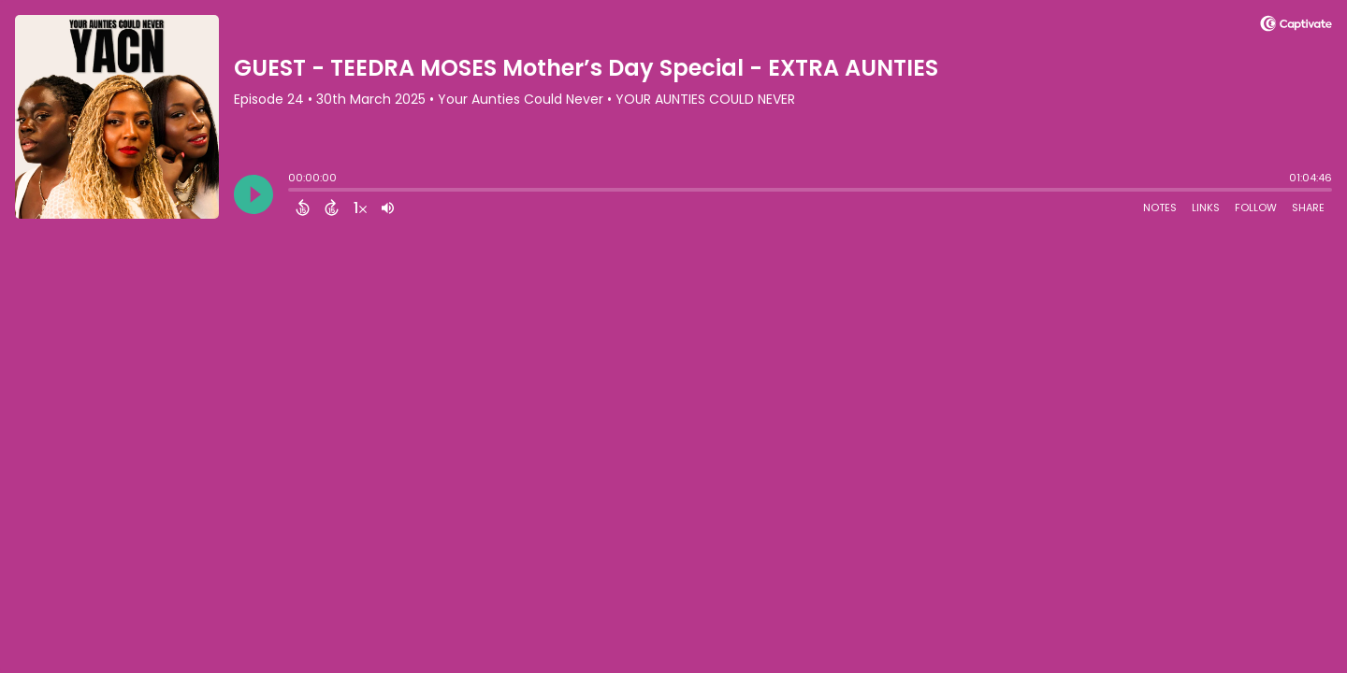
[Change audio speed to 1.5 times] (360, 207)
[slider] (293, 191)
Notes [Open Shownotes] (1160, 207)
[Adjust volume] (387, 207)
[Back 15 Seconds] (302, 207)
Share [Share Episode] (1308, 207)
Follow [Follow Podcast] (1256, 207)
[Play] (253, 194)
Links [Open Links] (1206, 207)
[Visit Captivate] (1296, 26)
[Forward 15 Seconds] (331, 207)
